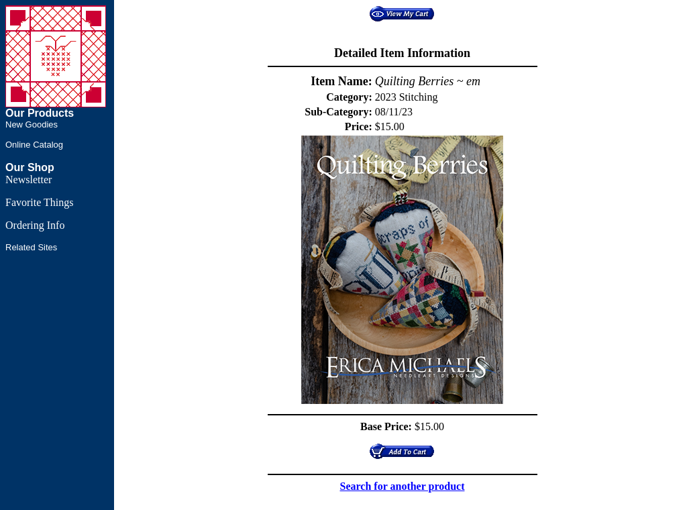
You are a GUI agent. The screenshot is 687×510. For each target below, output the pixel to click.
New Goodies (31, 124)
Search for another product (402, 486)
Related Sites (31, 247)
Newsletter (28, 179)
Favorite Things (39, 202)
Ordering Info (34, 225)
